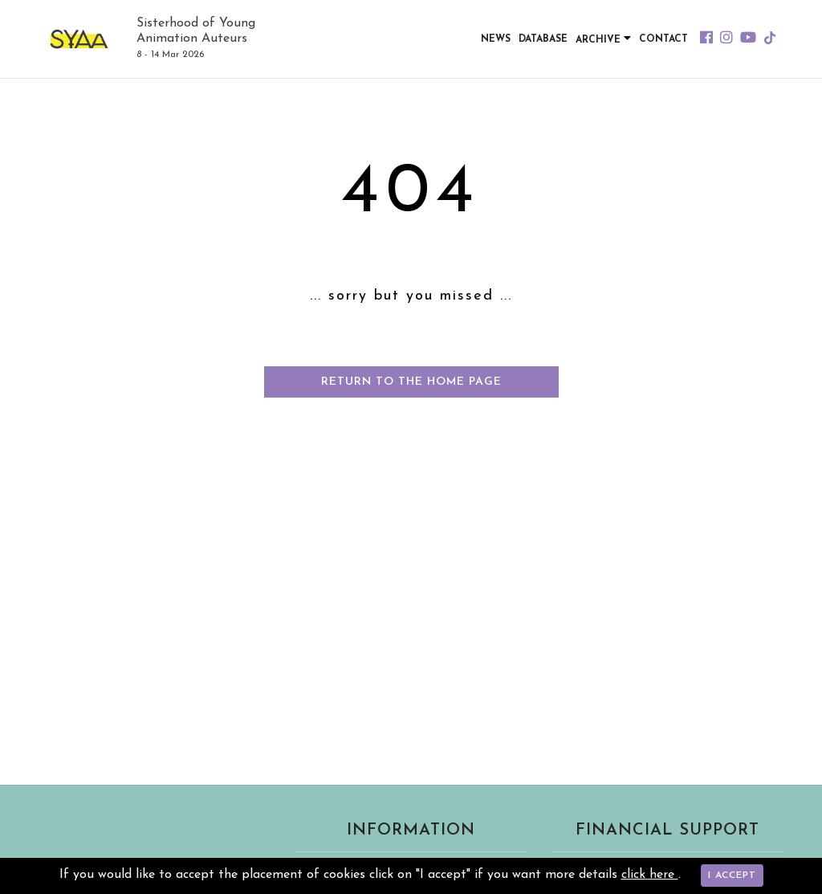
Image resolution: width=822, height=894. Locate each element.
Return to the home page (411, 382)
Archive (603, 38)
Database (543, 39)
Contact (663, 39)
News (496, 39)
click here (649, 874)
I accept (732, 875)
